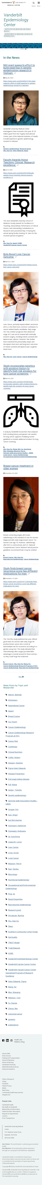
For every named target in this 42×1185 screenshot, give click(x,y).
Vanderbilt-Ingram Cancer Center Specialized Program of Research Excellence (21, 972)
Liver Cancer (17, 357)
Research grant (25, 149)
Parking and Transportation (11, 1058)
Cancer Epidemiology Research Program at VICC (20, 666)
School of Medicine (8, 1060)
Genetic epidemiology (11, 149)
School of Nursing (7, 1062)
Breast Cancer (8, 557)
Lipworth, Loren (15, 842)
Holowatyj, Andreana (17, 831)
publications (13, 1025)
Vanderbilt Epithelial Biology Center (23, 959)
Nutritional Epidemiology (18, 880)
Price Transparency (8, 1118)
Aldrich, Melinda (15, 694)
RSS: (21, 677)
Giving (4, 1081)
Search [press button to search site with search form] (34, 4)
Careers (4, 1116)
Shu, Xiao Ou (7, 151)
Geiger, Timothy (15, 790)
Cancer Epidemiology (29, 357)
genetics (11, 1019)
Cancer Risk (13, 741)
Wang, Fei (27, 664)
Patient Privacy (6, 1086)
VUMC (20, 243)
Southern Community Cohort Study (23, 932)
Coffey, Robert (14, 757)
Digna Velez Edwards (17, 768)
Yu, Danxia (12, 1003)
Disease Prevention (16, 774)
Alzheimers (12, 700)
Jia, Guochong (26, 449)
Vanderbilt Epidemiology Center (16, 20)
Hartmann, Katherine (17, 825)
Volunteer (5, 1084)
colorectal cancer (15, 1014)
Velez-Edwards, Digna (20, 151)
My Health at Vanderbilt (9, 1107)
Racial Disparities (15, 899)
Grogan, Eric (13, 809)
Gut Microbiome (15, 820)
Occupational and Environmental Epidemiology (20, 457)
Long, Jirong (13, 853)
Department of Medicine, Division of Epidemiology (18, 35)
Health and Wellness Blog (19, 1041)
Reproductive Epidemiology (13, 559)
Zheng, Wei (17, 449)
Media (4, 1088)
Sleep (10, 926)
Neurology (12, 874)
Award (15, 243)
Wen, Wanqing (8, 451)
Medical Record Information (11, 1109)
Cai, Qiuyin (12, 722)
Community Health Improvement (12, 1092)
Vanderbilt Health (7, 1105)
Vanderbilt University (8, 1065)
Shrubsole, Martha (16, 915)
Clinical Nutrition (15, 752)
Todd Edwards (14, 948)
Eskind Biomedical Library (10, 1067)
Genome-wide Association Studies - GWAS (18, 453)
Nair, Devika (13, 869)
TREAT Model (14, 942)
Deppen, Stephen (15, 763)
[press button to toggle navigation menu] (38, 5)
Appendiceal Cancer (16, 705)
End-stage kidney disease (18, 779)
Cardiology (12, 746)
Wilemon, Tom (14, 998)
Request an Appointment (10, 1114)
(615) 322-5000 (9, 1138)
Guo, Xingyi (13, 815)
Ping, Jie (11, 894)
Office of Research (8, 1079)
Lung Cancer (7, 455)
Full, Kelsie (12, 784)
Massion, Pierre (19, 451)
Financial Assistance (8, 1069)
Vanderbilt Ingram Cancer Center (15, 245)
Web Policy (5, 1090)
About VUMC (6, 1053)
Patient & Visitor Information (11, 1111)
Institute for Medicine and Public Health (17, 30)
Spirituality (12, 937)
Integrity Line (6, 1095)
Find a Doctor (6, 1056)
